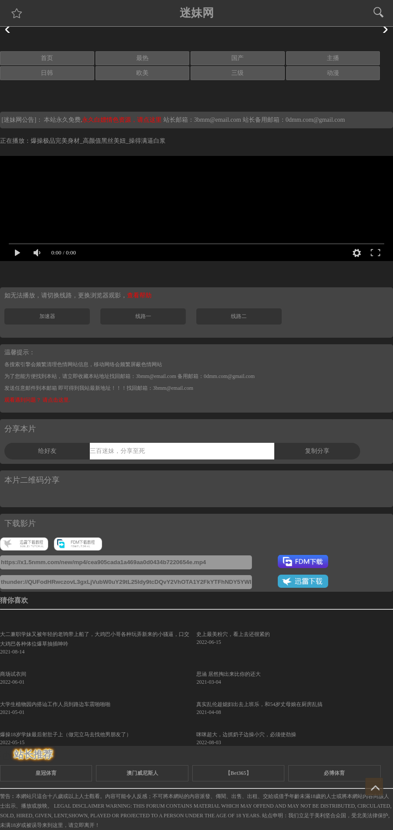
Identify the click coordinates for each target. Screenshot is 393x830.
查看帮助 (139, 295)
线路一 (143, 316)
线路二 (239, 316)
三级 (237, 73)
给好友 (47, 451)
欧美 (142, 73)
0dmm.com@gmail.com (315, 120)
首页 (47, 58)
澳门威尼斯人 (142, 773)
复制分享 (317, 451)
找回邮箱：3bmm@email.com (160, 388)
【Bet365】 (238, 773)
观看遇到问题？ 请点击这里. (37, 400)
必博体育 (334, 773)
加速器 (47, 316)
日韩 (47, 73)
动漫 (333, 73)
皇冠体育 (46, 773)
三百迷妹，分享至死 (117, 451)
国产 (237, 58)
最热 (142, 58)
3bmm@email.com (217, 120)
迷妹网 (197, 13)
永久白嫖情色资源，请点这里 (122, 120)
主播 (333, 58)
